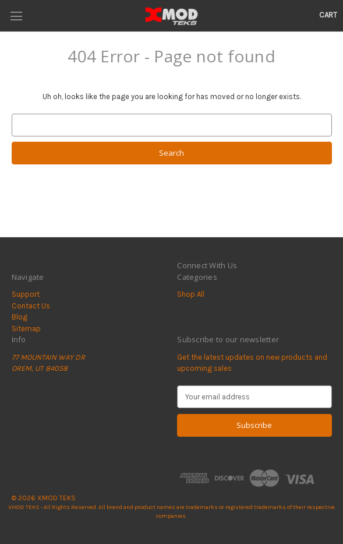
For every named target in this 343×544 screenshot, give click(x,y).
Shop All (190, 294)
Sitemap (26, 328)
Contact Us (31, 305)
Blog (19, 317)
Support (26, 294)
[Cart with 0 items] (328, 15)
